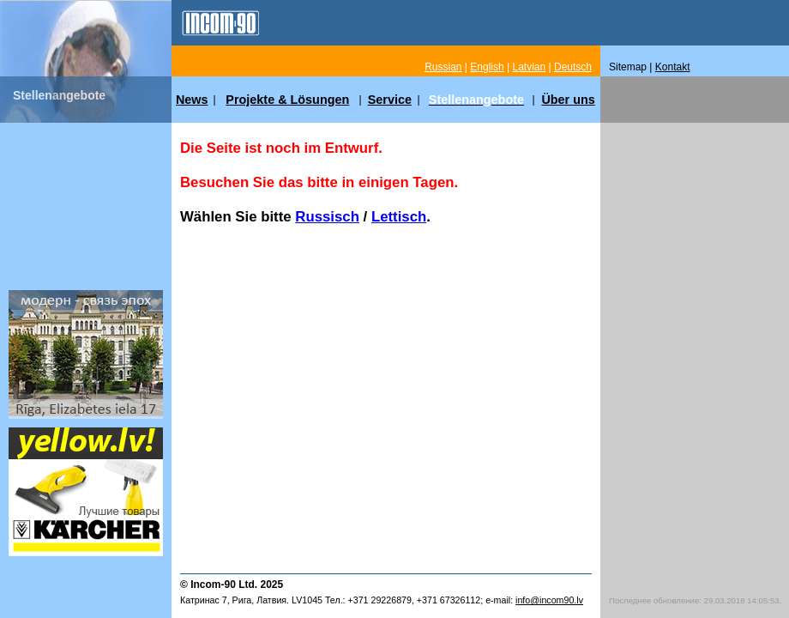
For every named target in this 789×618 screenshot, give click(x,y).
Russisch (327, 217)
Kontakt (672, 67)
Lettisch (398, 217)
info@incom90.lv (549, 600)
